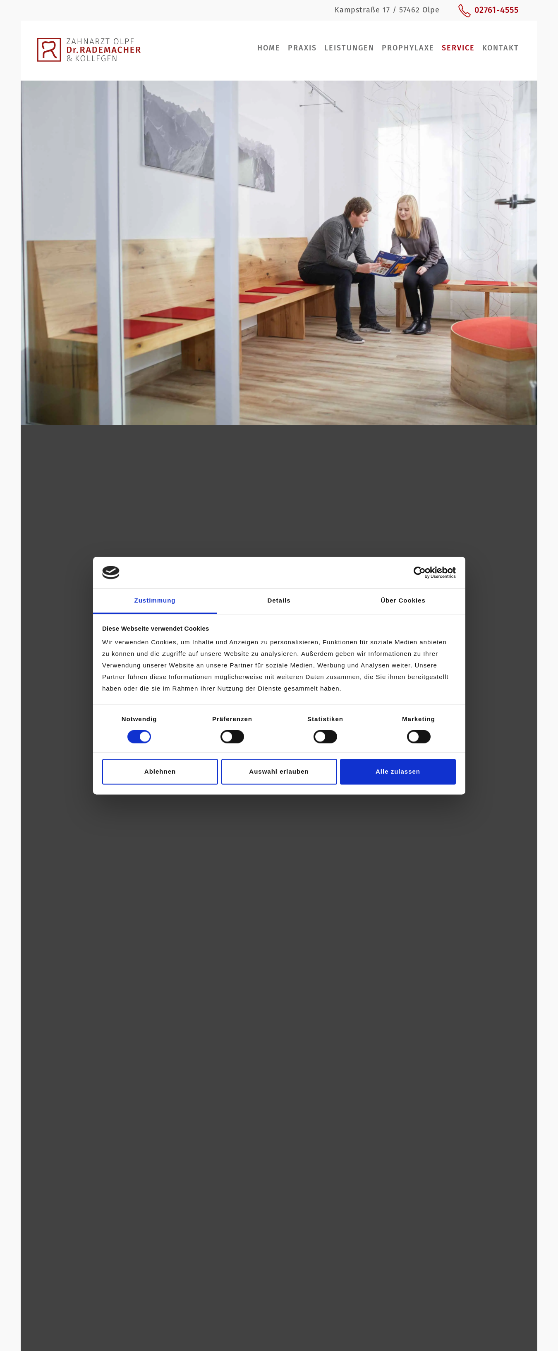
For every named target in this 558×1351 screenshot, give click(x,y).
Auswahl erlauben (279, 771)
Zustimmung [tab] (155, 600)
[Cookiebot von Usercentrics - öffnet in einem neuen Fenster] (419, 572)
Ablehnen (160, 771)
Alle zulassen (398, 771)
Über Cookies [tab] (403, 600)
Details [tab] (278, 600)
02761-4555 (496, 10)
